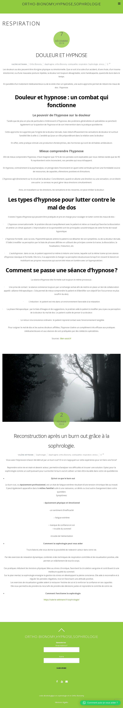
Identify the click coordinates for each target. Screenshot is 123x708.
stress (104, 64)
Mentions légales (61, 702)
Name (61, 656)
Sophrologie (96, 64)
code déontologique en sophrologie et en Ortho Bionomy (61, 696)
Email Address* (61, 645)
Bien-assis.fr (65, 338)
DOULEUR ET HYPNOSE (61, 54)
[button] (100, 702)
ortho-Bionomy (62, 64)
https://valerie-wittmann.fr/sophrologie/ (61, 599)
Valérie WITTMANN (17, 64)
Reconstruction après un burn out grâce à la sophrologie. (61, 440)
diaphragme (50, 64)
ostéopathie (75, 64)
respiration (85, 64)
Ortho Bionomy (35, 64)
